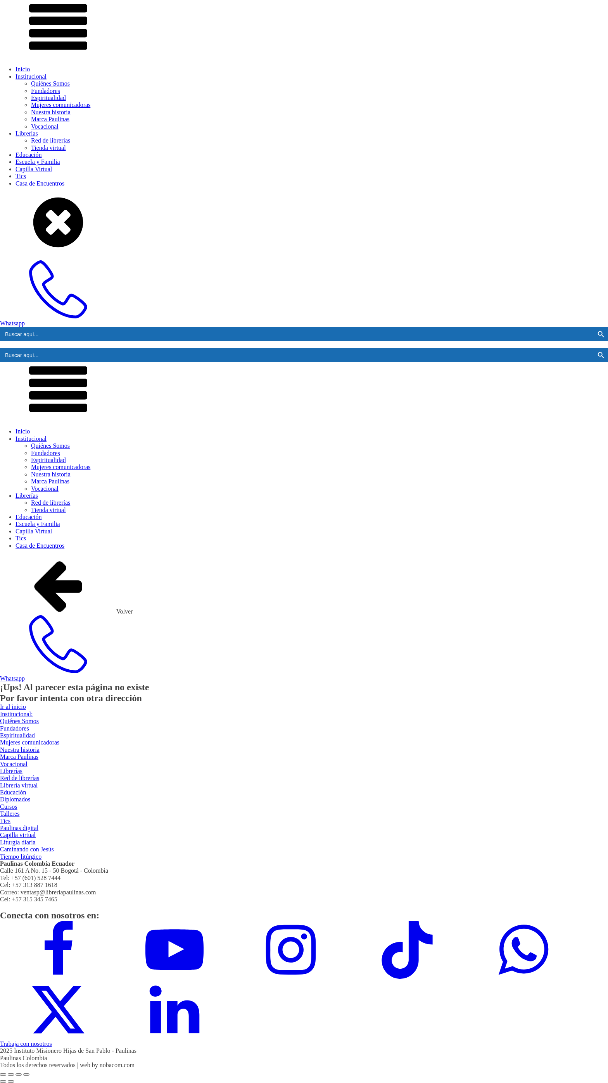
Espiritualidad (48, 98)
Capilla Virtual (34, 169)
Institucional (31, 76)
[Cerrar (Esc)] (26, 1074)
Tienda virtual (48, 147)
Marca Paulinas (50, 119)
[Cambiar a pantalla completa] (11, 1074)
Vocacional (45, 126)
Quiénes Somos (50, 83)
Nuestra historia (51, 112)
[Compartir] (19, 1074)
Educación (29, 154)
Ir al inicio (13, 706)
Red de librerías (50, 140)
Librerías (27, 133)
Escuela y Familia (38, 161)
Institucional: (16, 714)
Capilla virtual (18, 835)
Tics (21, 176)
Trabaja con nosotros (26, 1043)
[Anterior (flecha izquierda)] (3, 1081)
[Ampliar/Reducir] (3, 1074)
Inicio (23, 69)
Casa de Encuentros (40, 183)
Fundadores (45, 91)
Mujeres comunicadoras (60, 104)
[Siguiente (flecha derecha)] (11, 1081)
